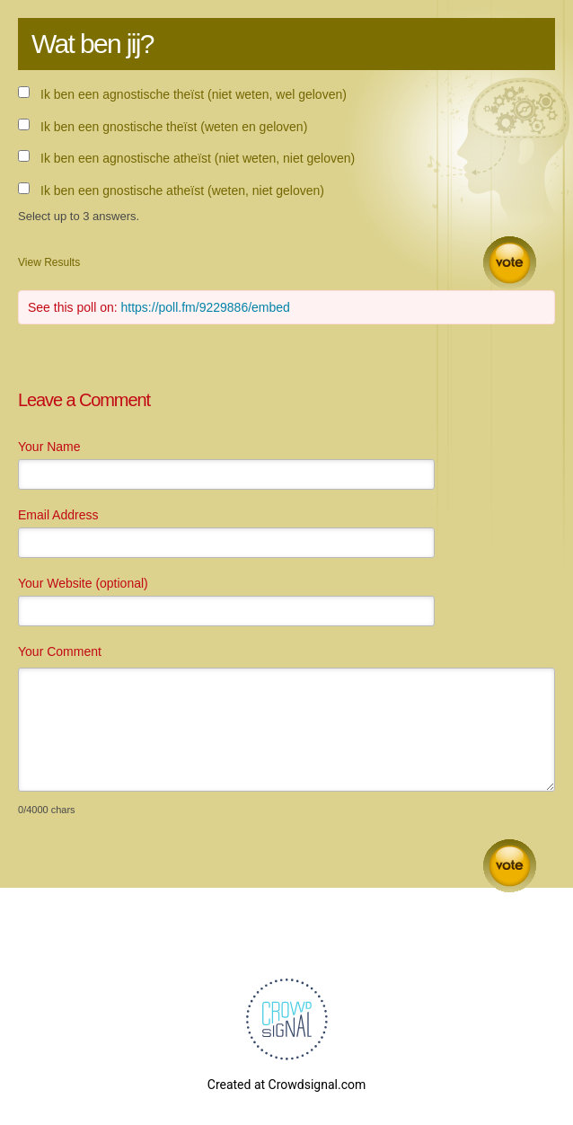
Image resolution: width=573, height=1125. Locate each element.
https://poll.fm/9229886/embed (205, 307)
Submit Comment (509, 865)
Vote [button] (509, 262)
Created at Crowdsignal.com (286, 1084)
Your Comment (59, 651)
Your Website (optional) (83, 583)
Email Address (58, 515)
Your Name (49, 446)
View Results (49, 262)
